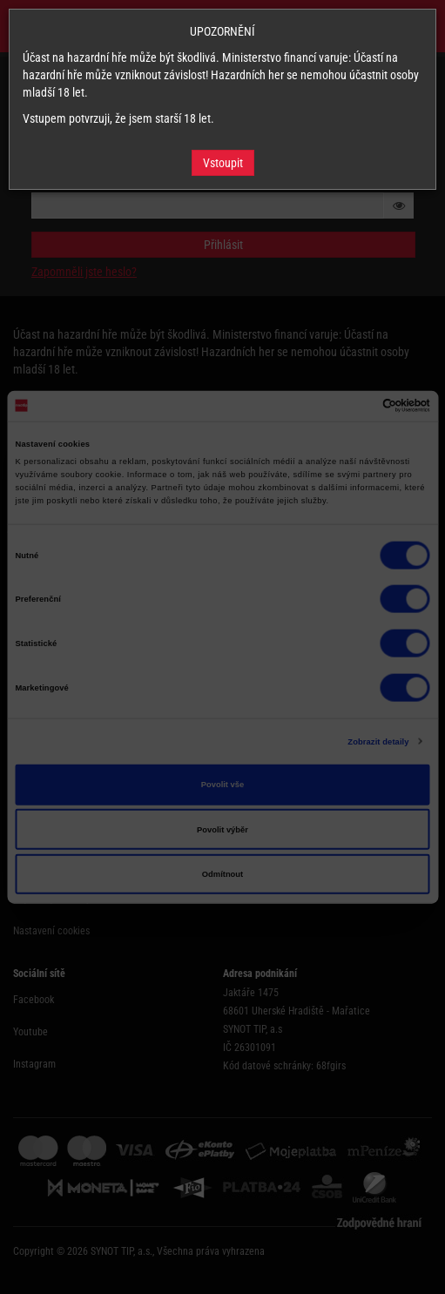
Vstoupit (223, 163)
